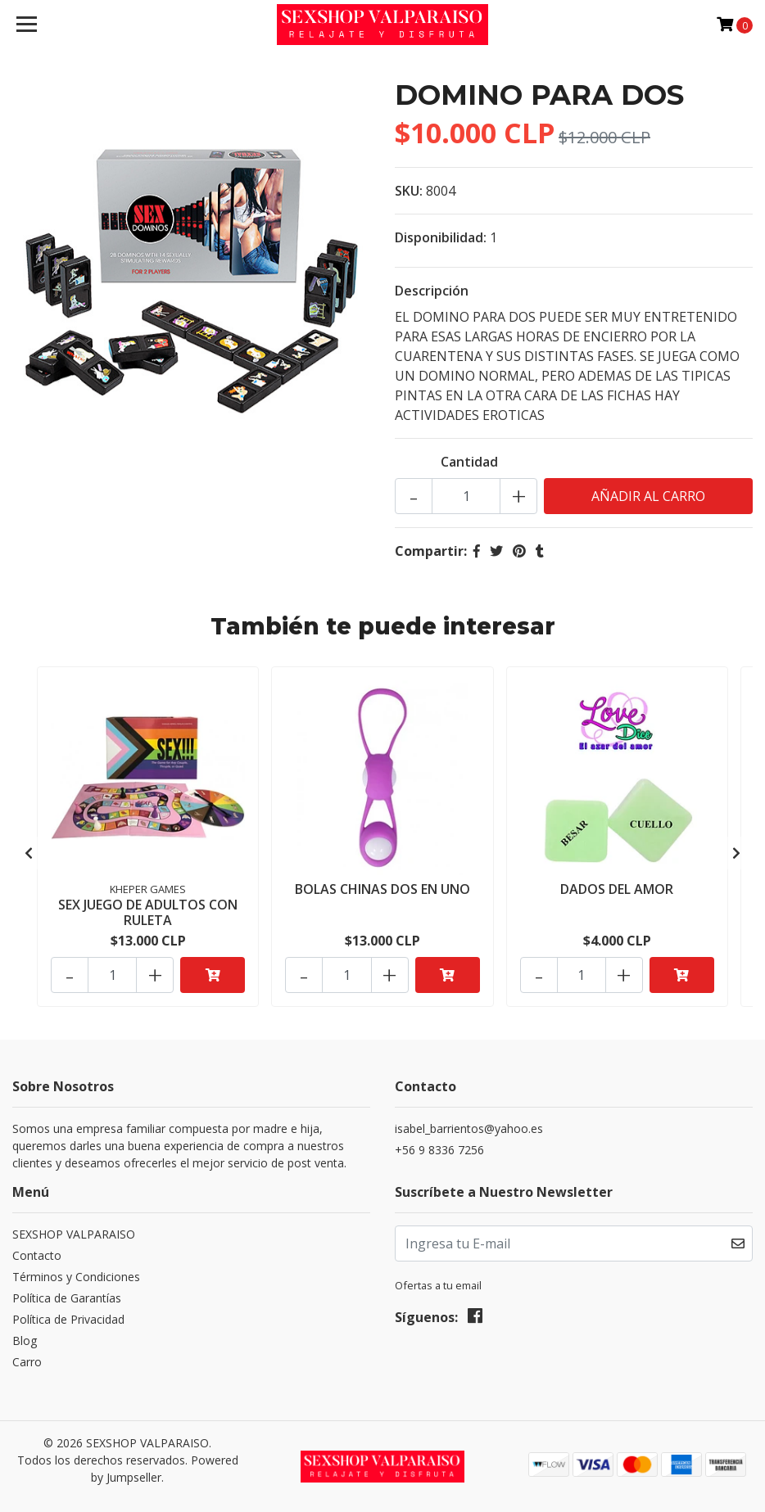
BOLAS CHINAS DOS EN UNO (382, 889)
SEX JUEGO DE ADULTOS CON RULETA (148, 912)
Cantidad (469, 462)
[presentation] (28, 853)
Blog (24, 1340)
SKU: (409, 191)
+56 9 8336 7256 (439, 1150)
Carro (27, 1362)
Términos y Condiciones (76, 1276)
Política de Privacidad (68, 1319)
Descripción (432, 291)
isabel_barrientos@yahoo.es (469, 1128)
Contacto (36, 1255)
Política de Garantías (66, 1298)
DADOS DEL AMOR (616, 889)
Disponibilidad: (441, 237)
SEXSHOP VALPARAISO (73, 1234)
